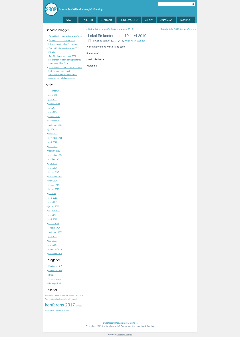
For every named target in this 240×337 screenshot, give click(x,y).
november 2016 (55, 253)
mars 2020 (53, 180)
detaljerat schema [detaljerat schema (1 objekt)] (68, 295)
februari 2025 (54, 103)
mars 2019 (53, 202)
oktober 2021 (54, 159)
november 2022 (55, 138)
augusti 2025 (54, 95)
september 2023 (55, 125)
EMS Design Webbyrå (124, 334)
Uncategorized (54, 283)
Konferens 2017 (55, 266)
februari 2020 (54, 185)
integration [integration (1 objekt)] (74, 299)
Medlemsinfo (129, 20)
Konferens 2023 (55, 270)
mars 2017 (53, 245)
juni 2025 (52, 99)
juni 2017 (52, 236)
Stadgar (106, 20)
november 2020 (55, 176)
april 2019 (52, 198)
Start (70, 20)
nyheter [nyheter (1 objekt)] (51, 310)
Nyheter (87, 20)
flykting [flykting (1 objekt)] (77, 295)
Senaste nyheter (55, 279)
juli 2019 (52, 193)
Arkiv (149, 20)
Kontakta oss (132, 323)
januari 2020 (53, 189)
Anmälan (166, 20)
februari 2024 (54, 116)
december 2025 (55, 90)
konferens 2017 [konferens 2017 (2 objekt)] (60, 305)
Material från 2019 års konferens (177, 29)
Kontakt (186, 20)
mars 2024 (53, 112)
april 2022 (52, 142)
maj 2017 (52, 240)
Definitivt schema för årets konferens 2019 (110, 29)
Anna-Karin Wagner (135, 40)
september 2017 (55, 232)
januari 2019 (53, 206)
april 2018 (52, 219)
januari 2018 (53, 223)
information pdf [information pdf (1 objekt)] (64, 299)
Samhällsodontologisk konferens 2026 (65, 36)
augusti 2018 (54, 210)
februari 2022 (54, 151)
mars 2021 (53, 168)
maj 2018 (52, 215)
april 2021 (52, 163)
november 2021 (55, 155)
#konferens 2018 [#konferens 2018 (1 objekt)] (51, 295)
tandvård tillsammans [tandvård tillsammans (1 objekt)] (62, 310)
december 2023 (55, 120)
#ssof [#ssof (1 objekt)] (59, 295)
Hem (104, 323)
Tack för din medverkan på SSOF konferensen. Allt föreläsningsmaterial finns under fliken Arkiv (64, 60)
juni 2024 (52, 108)
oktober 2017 (54, 228)
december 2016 (55, 249)
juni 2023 (52, 129)
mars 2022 (53, 146)
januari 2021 (53, 172)
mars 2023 (53, 133)
